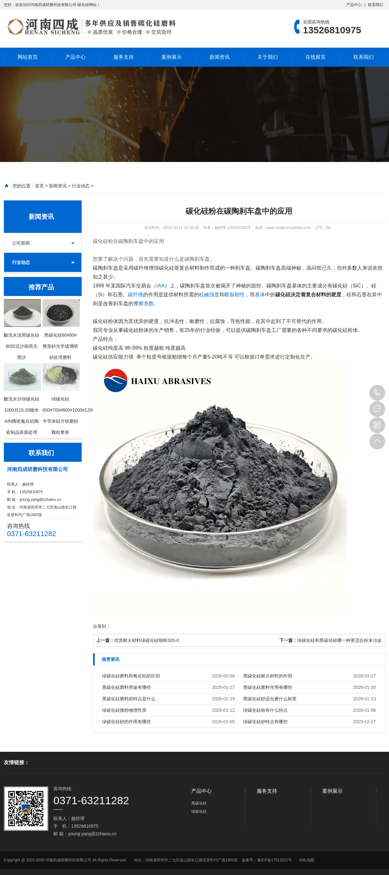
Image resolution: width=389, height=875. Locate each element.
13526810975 (377, 393)
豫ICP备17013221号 (274, 860)
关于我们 (267, 57)
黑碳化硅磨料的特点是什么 (128, 698)
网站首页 (27, 57)
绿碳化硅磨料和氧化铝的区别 (131, 675)
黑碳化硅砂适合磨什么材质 (270, 698)
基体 (260, 294)
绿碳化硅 (199, 811)
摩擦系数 (143, 303)
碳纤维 (135, 294)
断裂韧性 (234, 294)
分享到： (102, 626)
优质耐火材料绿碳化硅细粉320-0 (146, 640)
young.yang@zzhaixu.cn (40, 499)
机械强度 (209, 294)
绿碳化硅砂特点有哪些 (265, 721)
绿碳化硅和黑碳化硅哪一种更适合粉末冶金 (339, 640)
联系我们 (375, 5)
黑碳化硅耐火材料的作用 (267, 675)
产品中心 (354, 5)
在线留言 (315, 57)
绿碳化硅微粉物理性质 (124, 710)
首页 (39, 185)
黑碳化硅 (199, 803)
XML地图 (306, 860)
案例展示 (171, 57)
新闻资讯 (219, 57)
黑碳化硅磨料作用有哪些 (267, 687)
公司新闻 (21, 243)
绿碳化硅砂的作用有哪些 (126, 721)
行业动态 (81, 185)
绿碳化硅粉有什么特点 (265, 710)
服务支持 (123, 57)
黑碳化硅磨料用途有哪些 (126, 687)
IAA (160, 285)
